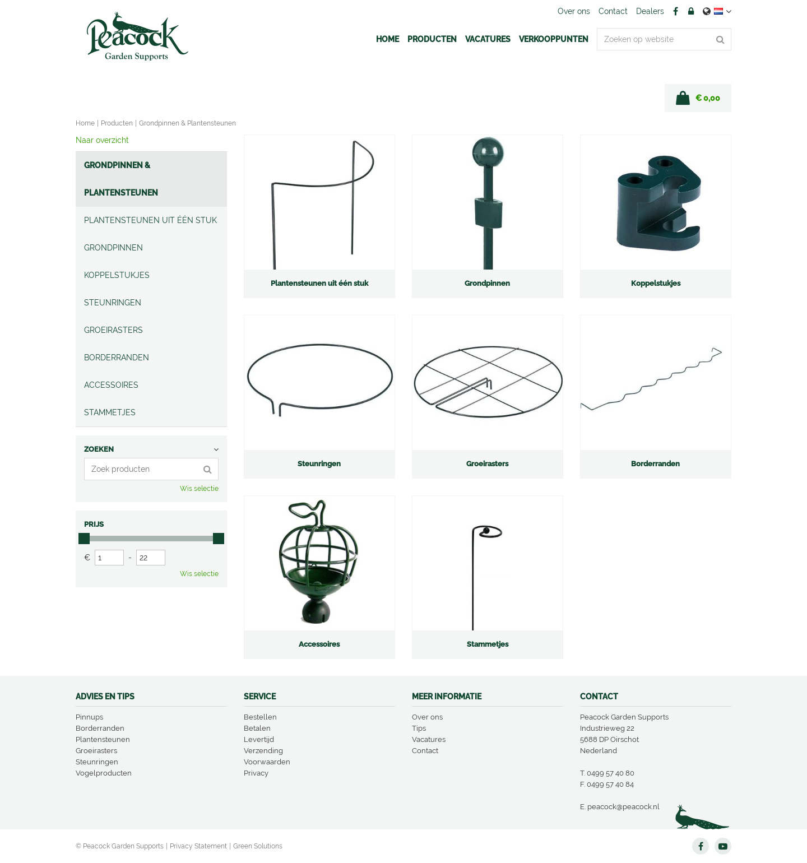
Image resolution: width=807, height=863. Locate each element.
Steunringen (112, 302)
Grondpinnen (113, 247)
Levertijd (259, 739)
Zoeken (99, 449)
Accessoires (111, 385)
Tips (419, 728)
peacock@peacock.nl (623, 806)
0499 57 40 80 (610, 773)
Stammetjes (110, 412)
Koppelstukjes (117, 275)
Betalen (257, 728)
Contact (425, 750)
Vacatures (429, 739)
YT (723, 846)
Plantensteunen (103, 739)
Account (691, 11)
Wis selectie (199, 489)
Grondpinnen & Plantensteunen (121, 179)
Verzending (263, 750)
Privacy (256, 773)
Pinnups (89, 717)
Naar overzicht (102, 140)
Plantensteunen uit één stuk (150, 220)
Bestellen (260, 717)
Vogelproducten (104, 773)
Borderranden (116, 357)
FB (675, 11)
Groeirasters (113, 330)
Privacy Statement (198, 846)
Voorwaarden (267, 762)
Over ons (427, 717)
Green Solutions (257, 846)
